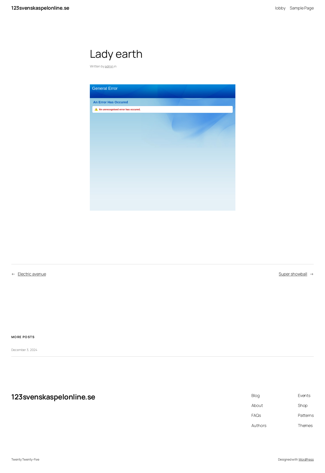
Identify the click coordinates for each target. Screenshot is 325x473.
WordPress (306, 459)
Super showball (293, 274)
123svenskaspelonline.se (40, 8)
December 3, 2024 (24, 350)
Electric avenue (32, 274)
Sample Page (302, 8)
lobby (280, 8)
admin (109, 66)
